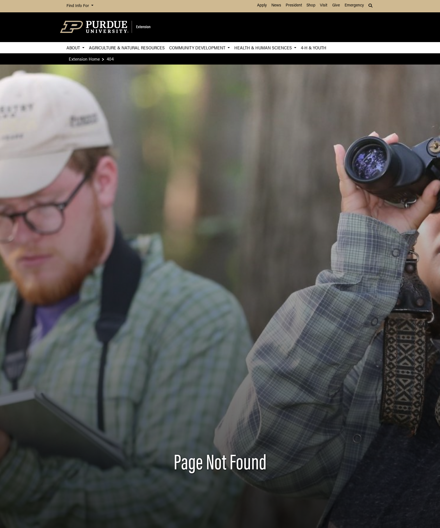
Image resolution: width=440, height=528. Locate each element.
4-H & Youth (313, 47)
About (74, 47)
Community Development (197, 47)
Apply (262, 5)
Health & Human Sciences (263, 47)
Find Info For (78, 6)
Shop (310, 5)
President (294, 5)
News (276, 5)
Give (336, 5)
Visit (323, 5)
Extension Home (84, 59)
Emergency (354, 5)
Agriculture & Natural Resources (127, 47)
